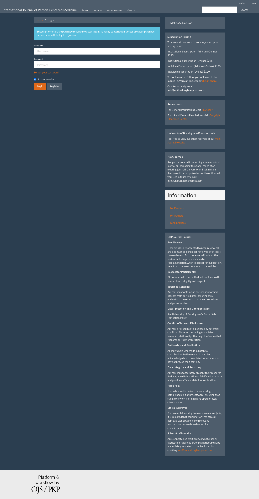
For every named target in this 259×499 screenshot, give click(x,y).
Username (38, 45)
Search (244, 9)
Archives (98, 10)
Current (85, 10)
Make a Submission (181, 22)
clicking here (209, 80)
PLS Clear (207, 109)
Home (40, 20)
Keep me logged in (44, 79)
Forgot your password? (47, 72)
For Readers (177, 208)
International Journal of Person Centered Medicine (40, 10)
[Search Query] (219, 10)
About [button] (131, 10)
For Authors (176, 215)
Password (38, 59)
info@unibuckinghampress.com (195, 450)
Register (242, 3)
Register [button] (54, 86)
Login (253, 3)
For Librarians (178, 222)
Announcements (114, 10)
